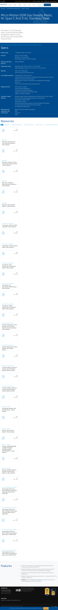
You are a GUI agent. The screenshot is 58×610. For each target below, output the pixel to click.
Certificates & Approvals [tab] (16, 124)
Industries (14, 600)
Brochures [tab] (7, 124)
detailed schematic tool (36, 579)
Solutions (3, 8)
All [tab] (2, 124)
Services (9, 600)
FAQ (19, 600)
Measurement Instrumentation (13, 8)
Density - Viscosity (25, 8)
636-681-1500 (7, 593)
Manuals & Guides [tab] (39, 124)
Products (3, 600)
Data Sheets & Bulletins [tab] (28, 124)
